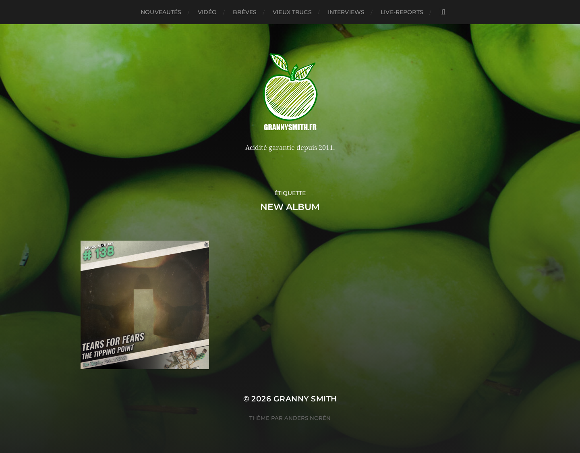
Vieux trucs (292, 12)
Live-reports (402, 12)
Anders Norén (307, 418)
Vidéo (207, 12)
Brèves (245, 12)
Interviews (346, 12)
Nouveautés (161, 12)
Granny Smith (305, 398)
